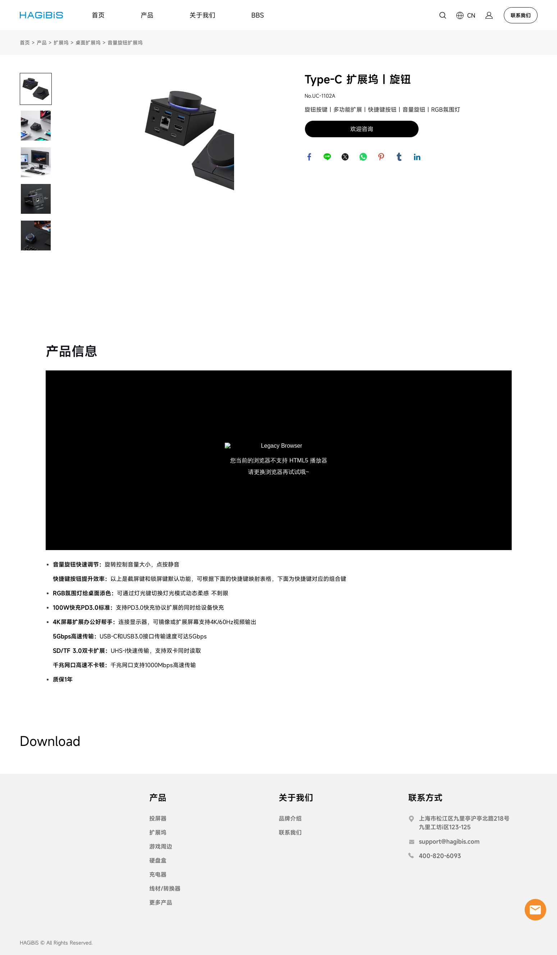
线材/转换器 (165, 888)
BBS (257, 15)
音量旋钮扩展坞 (125, 42)
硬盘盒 (157, 860)
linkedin (417, 157)
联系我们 (521, 15)
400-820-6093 (440, 856)
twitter (346, 157)
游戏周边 (160, 846)
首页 (98, 15)
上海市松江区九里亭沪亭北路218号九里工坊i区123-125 (464, 823)
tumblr (399, 157)
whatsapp (364, 157)
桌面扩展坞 (88, 42)
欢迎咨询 (361, 129)
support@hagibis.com (449, 841)
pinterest (381, 157)
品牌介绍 (290, 818)
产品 (147, 15)
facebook (310, 157)
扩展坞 (61, 42)
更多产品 (160, 902)
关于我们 (202, 15)
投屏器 (157, 818)
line (328, 157)
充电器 (157, 874)
